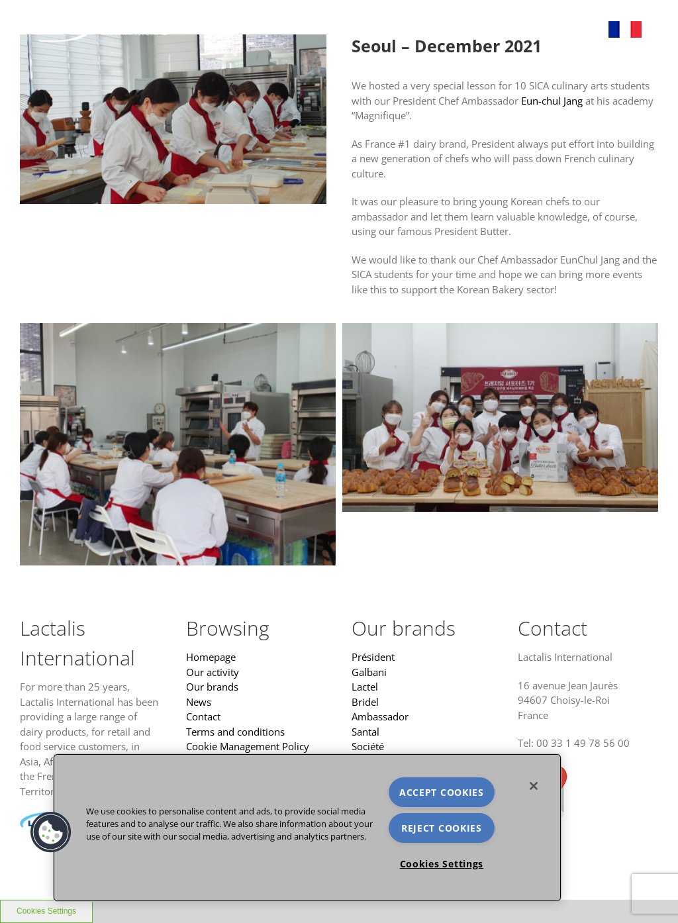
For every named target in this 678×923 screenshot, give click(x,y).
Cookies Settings (442, 863)
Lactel (365, 686)
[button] (51, 832)
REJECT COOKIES (441, 828)
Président (373, 656)
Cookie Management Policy (247, 746)
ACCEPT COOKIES (441, 792)
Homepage (211, 656)
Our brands (212, 686)
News (198, 701)
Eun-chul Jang (552, 100)
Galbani (369, 672)
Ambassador (380, 716)
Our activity (212, 672)
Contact (203, 716)
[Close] (533, 786)
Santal (365, 731)
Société (368, 746)
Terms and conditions (235, 731)
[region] (307, 827)
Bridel (365, 701)
